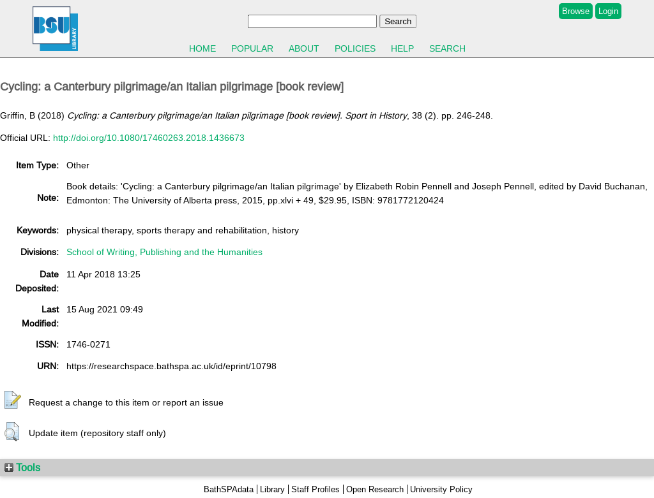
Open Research (375, 489)
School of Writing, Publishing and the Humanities (164, 252)
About (304, 48)
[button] (12, 400)
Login (608, 11)
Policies (355, 48)
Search (447, 48)
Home (202, 48)
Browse (575, 11)
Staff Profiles (315, 489)
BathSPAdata (229, 489)
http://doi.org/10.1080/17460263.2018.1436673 (149, 138)
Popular (252, 48)
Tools (22, 467)
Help (402, 48)
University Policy (441, 489)
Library (272, 489)
